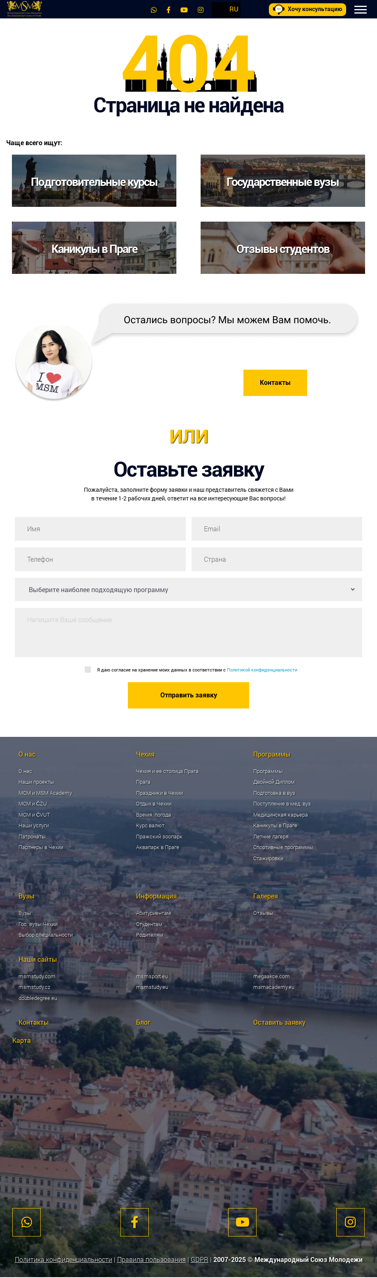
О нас (25, 771)
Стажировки (268, 858)
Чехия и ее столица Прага (167, 771)
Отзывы (263, 913)
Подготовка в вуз (274, 792)
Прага (143, 782)
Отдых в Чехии (153, 804)
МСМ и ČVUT (34, 814)
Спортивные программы (283, 847)
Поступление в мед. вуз (282, 804)
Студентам (149, 924)
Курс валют (150, 825)
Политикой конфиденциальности (262, 670)
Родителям (149, 935)
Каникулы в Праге (275, 825)
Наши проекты (36, 782)
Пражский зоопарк (159, 836)
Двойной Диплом (274, 782)
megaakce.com (271, 976)
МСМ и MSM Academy (45, 792)
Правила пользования (151, 1260)
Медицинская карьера (280, 814)
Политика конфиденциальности (63, 1260)
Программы (268, 771)
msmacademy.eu (273, 987)
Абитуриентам (153, 913)
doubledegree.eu (38, 998)
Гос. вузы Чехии (38, 924)
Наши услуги (34, 825)
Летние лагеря (271, 836)
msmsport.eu (152, 976)
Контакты (275, 383)
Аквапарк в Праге (157, 847)
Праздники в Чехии (159, 792)
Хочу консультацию (307, 10)
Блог (143, 1022)
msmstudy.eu (152, 987)
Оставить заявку (279, 1022)
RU (233, 9)
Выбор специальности (46, 935)
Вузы (25, 913)
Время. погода (153, 814)
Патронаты (32, 836)
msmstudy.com (37, 976)
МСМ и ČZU (33, 804)
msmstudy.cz (34, 987)
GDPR (199, 1260)
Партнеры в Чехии (41, 847)
